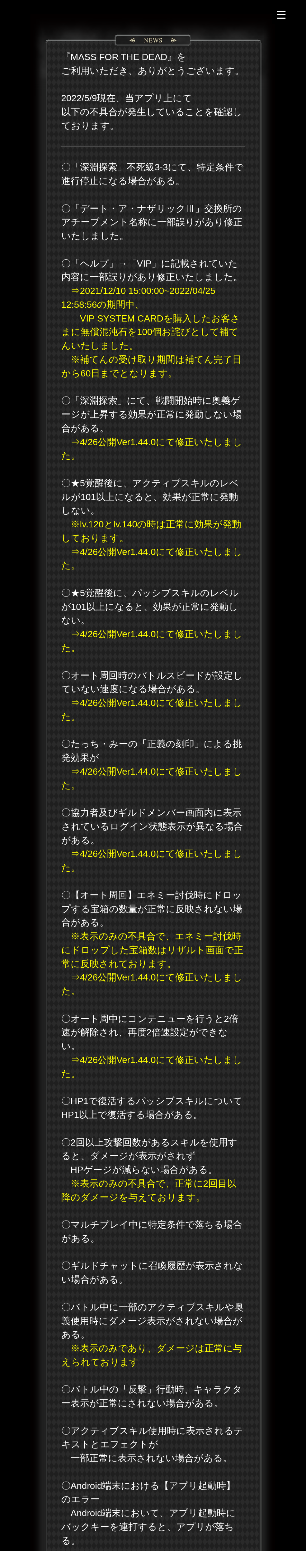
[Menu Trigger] (281, 14)
